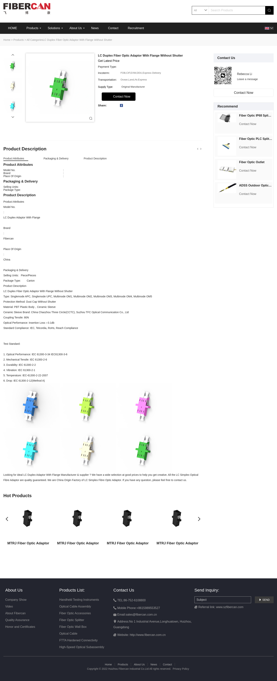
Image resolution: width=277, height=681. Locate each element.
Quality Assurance (17, 620)
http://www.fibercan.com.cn (148, 634)
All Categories (35, 39)
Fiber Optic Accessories (75, 613)
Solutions (54, 28)
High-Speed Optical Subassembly (81, 647)
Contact (113, 28)
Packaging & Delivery (56, 158)
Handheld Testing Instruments (79, 599)
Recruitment (136, 28)
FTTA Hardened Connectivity (78, 640)
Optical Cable (68, 633)
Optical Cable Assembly (75, 606)
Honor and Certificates (20, 626)
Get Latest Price (109, 60)
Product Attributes (13, 158)
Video (9, 606)
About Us (75, 28)
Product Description (95, 158)
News (95, 28)
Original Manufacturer (133, 86)
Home (6, 39)
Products (32, 28)
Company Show (15, 599)
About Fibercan (15, 613)
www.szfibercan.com (229, 607)
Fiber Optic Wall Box (73, 626)
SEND (264, 599)
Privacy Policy (181, 668)
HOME (12, 28)
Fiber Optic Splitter (71, 620)
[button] (12, 54)
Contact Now (243, 93)
